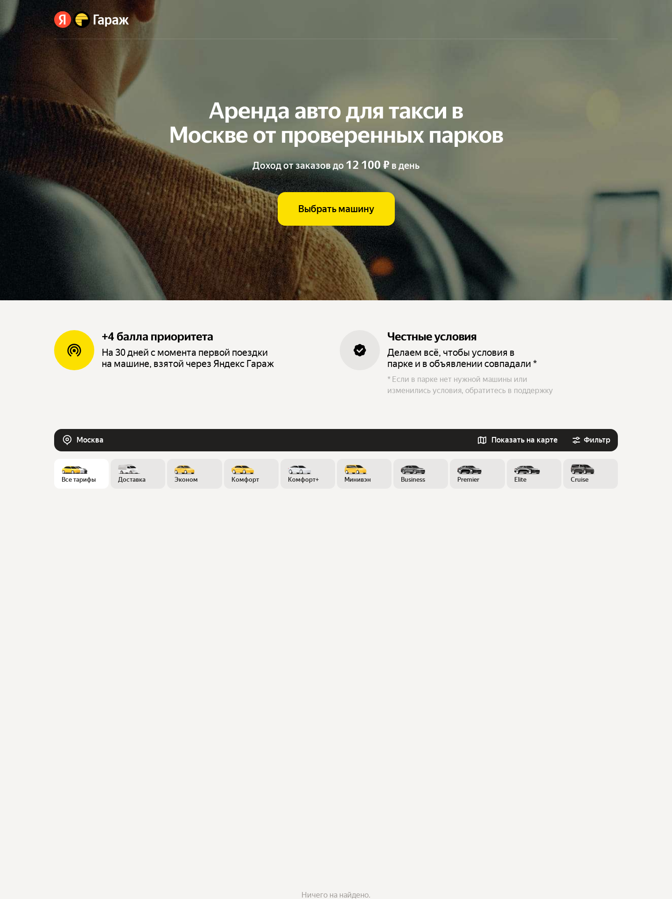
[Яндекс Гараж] (91, 19)
